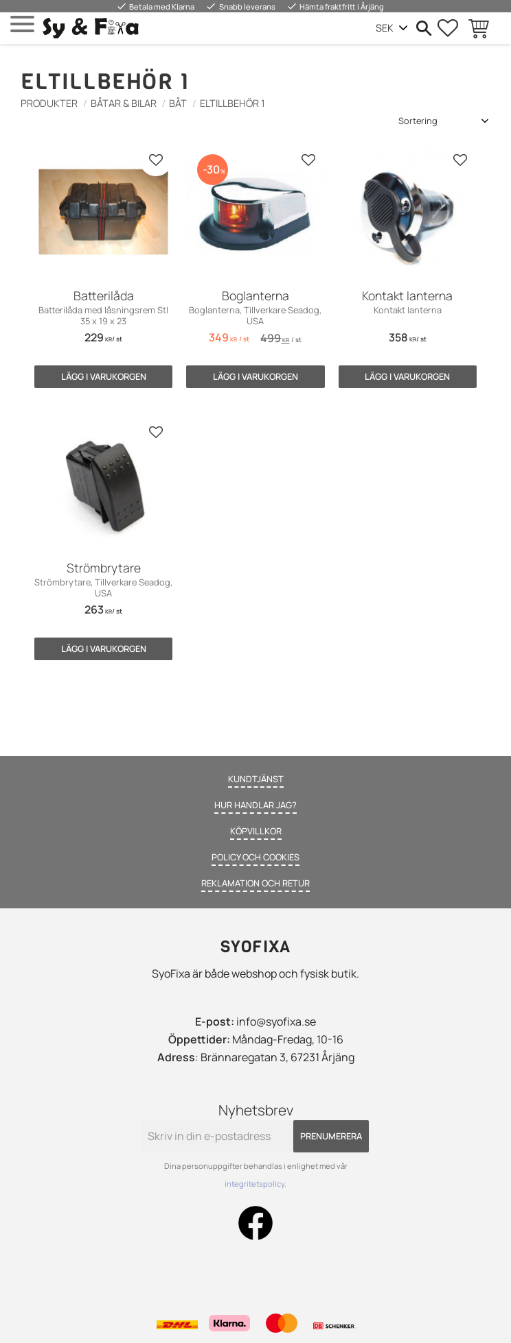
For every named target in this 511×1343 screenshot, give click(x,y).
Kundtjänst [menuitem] (256, 779)
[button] (22, 24)
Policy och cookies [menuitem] (255, 857)
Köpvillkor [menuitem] (256, 831)
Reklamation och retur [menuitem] (255, 883)
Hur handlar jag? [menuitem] (255, 805)
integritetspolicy (254, 1183)
